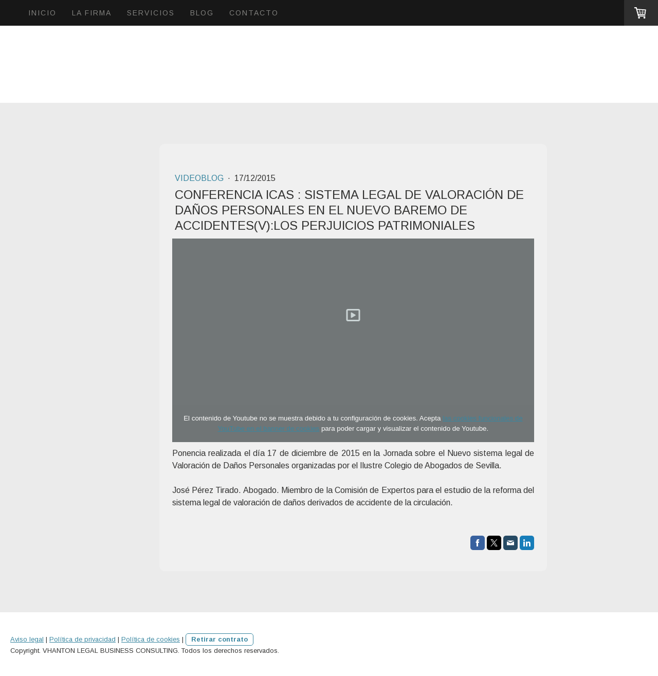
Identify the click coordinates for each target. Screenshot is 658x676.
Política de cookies (150, 639)
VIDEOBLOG (200, 178)
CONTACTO (254, 13)
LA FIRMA (92, 13)
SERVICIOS (151, 13)
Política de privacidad (82, 639)
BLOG (202, 13)
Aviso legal (27, 639)
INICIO (42, 13)
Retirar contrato (219, 639)
